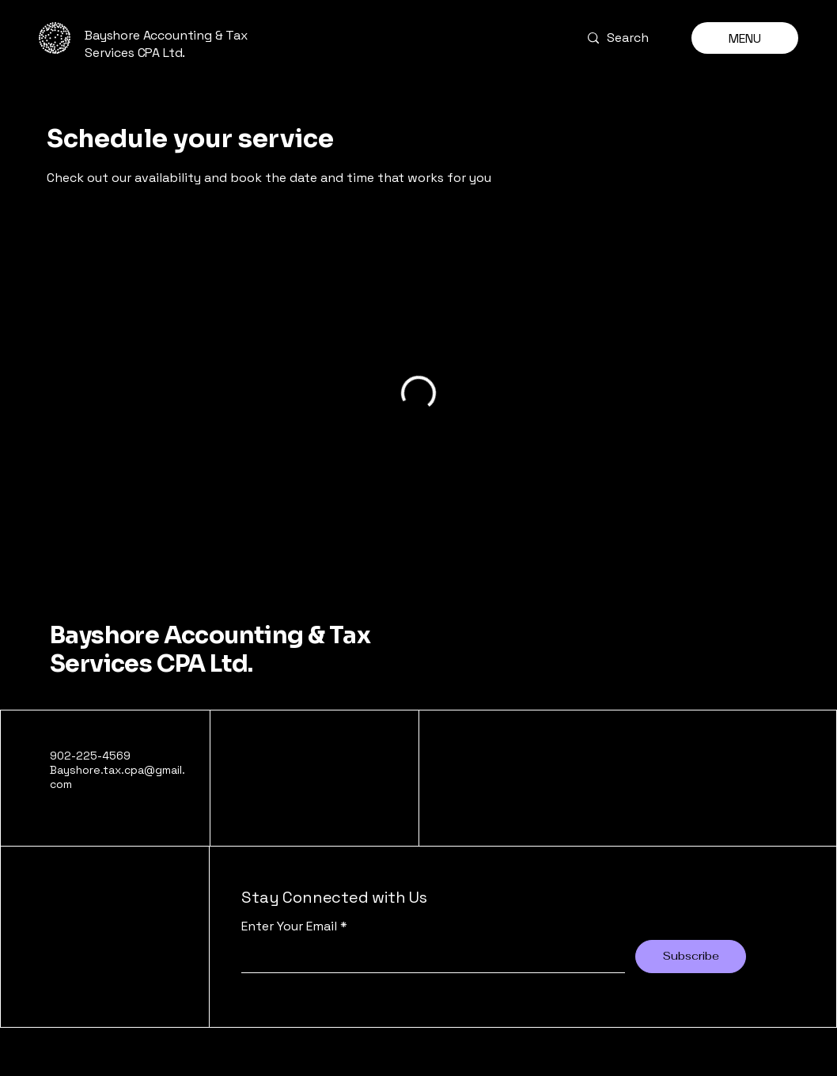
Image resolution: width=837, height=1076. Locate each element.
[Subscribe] (690, 956)
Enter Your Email (289, 926)
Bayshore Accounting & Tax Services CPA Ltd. (210, 649)
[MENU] (744, 38)
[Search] (627, 38)
